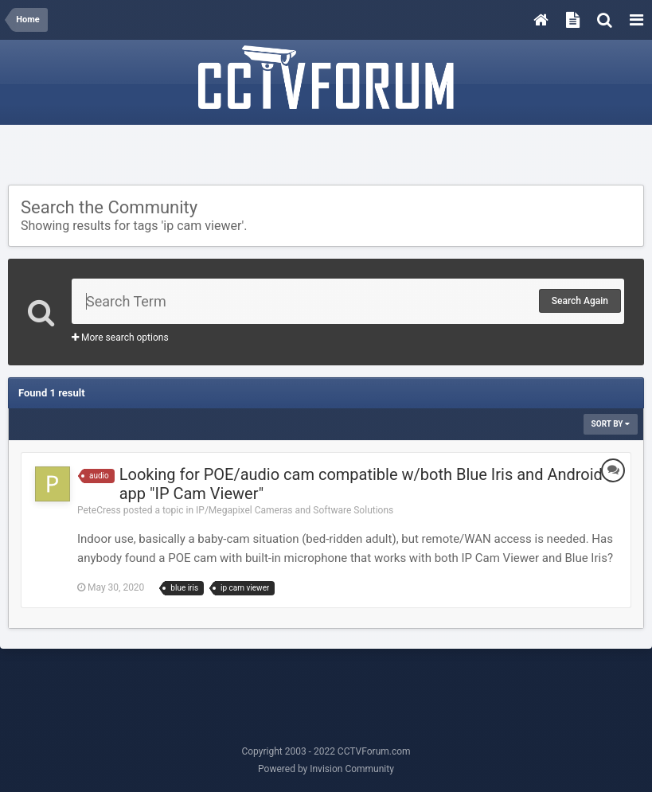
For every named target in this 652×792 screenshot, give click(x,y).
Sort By (610, 423)
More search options (120, 337)
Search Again (580, 300)
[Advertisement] (326, 157)
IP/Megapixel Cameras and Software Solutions (294, 510)
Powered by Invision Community (326, 768)
